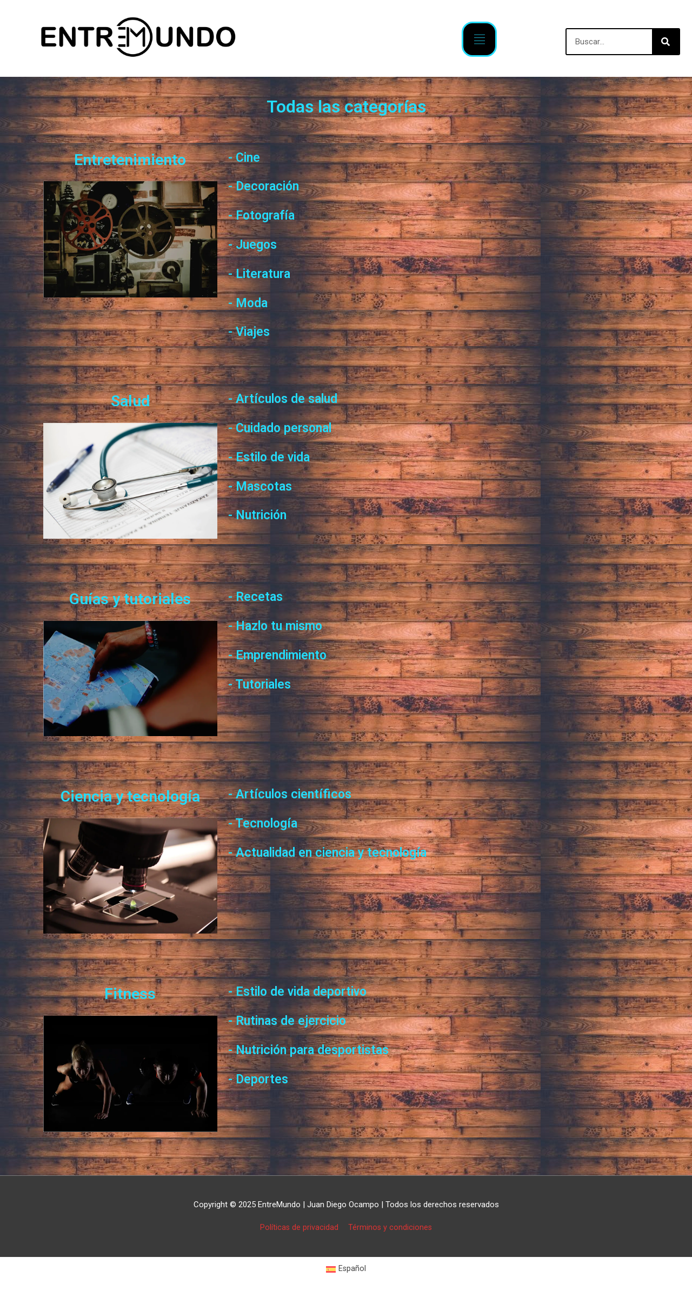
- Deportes (261, 1078)
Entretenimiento (130, 159)
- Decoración (268, 185)
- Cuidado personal (287, 427)
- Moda (250, 302)
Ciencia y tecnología (130, 795)
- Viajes (251, 331)
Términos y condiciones (390, 1227)
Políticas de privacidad (298, 1227)
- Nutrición (262, 514)
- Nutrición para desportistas (319, 1049)
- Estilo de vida (274, 456)
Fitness (130, 993)
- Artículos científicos (296, 793)
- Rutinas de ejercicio (294, 1020)
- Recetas (258, 596)
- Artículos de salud (289, 398)
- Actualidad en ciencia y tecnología (340, 852)
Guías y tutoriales (130, 598)
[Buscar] (665, 41)
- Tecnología (267, 823)
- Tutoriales (264, 684)
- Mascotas (263, 486)
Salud (130, 400)
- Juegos (255, 244)
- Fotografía (266, 215)
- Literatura (264, 273)
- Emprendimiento (284, 654)
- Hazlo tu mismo (281, 625)
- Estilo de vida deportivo (307, 991)
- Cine (246, 157)
